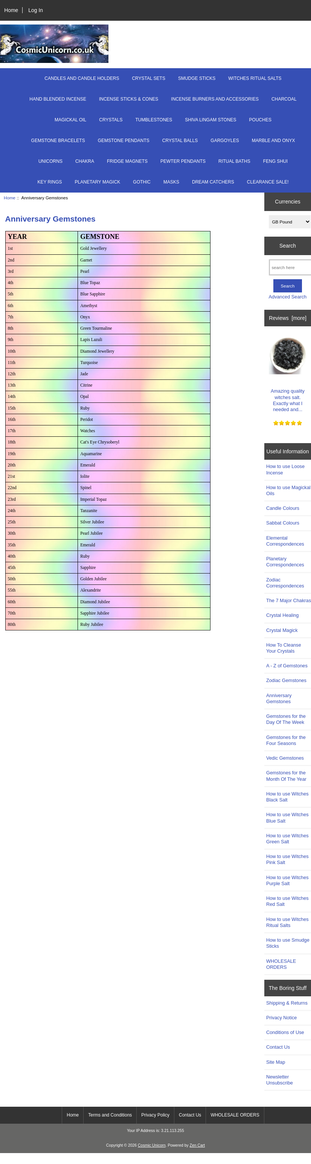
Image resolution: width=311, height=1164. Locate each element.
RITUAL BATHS (234, 161)
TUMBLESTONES (154, 119)
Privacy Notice (281, 1017)
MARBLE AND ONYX (273, 140)
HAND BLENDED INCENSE (57, 99)
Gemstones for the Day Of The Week (286, 719)
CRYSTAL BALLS (180, 140)
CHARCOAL (284, 99)
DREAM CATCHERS (213, 182)
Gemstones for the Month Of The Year (286, 776)
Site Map (275, 1062)
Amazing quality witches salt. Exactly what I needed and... (287, 372)
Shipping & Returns (287, 1003)
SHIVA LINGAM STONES (210, 119)
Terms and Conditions (110, 1115)
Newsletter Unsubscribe (279, 1080)
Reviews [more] (287, 318)
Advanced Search (288, 297)
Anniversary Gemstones (278, 698)
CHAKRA (84, 161)
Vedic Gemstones (285, 758)
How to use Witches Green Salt (287, 838)
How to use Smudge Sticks (287, 943)
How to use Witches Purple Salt (287, 880)
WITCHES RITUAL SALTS (254, 78)
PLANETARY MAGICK (97, 182)
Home (11, 10)
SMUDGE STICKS (196, 78)
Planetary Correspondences (285, 561)
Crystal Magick (282, 630)
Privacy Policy (155, 1115)
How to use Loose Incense (285, 469)
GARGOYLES (224, 140)
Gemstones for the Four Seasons (286, 740)
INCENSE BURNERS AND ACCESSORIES (215, 99)
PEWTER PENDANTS (183, 161)
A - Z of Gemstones (287, 665)
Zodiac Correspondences (285, 583)
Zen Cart (197, 1145)
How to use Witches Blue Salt (287, 817)
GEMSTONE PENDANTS (123, 140)
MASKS (171, 182)
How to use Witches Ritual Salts (287, 922)
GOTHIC (142, 182)
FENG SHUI (275, 161)
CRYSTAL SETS (148, 78)
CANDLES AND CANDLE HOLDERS (81, 78)
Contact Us (278, 1047)
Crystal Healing (282, 615)
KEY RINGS (49, 182)
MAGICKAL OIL (70, 119)
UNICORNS (50, 161)
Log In (35, 10)
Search (287, 246)
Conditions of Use (285, 1032)
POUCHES (260, 119)
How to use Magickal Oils (288, 490)
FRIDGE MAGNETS (127, 161)
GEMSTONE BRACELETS (58, 140)
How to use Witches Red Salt (287, 901)
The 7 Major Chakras (288, 600)
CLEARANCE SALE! (268, 182)
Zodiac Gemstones (286, 680)
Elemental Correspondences (285, 541)
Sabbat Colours (282, 523)
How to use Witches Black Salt (287, 797)
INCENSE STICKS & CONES (128, 99)
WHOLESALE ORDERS (281, 964)
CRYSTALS (110, 119)
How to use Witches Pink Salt (287, 859)
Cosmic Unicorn (152, 1145)
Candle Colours (282, 508)
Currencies (287, 202)
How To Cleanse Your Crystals (283, 648)
